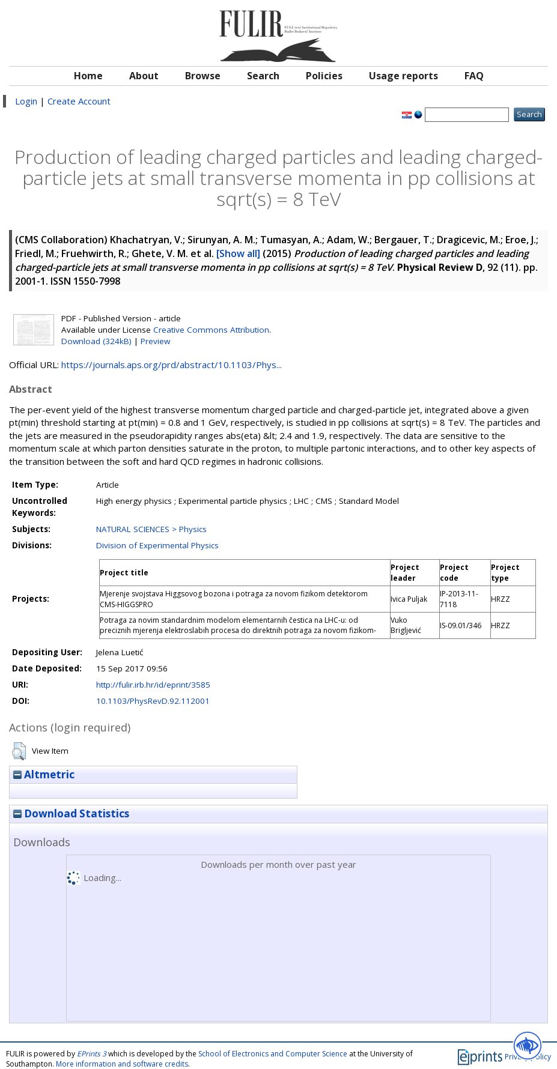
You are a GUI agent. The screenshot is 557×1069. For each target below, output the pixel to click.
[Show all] (238, 253)
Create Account (79, 101)
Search (263, 75)
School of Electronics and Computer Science (272, 1054)
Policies (324, 75)
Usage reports (403, 75)
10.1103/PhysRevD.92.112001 (153, 700)
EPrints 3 (91, 1054)
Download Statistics (71, 813)
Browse (203, 75)
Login (26, 101)
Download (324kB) (96, 341)
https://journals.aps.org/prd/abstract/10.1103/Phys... (171, 365)
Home (88, 75)
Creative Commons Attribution (211, 329)
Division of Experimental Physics (157, 545)
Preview (155, 341)
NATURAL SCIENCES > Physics (151, 529)
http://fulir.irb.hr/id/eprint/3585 (153, 684)
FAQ (474, 75)
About (144, 75)
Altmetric (44, 774)
